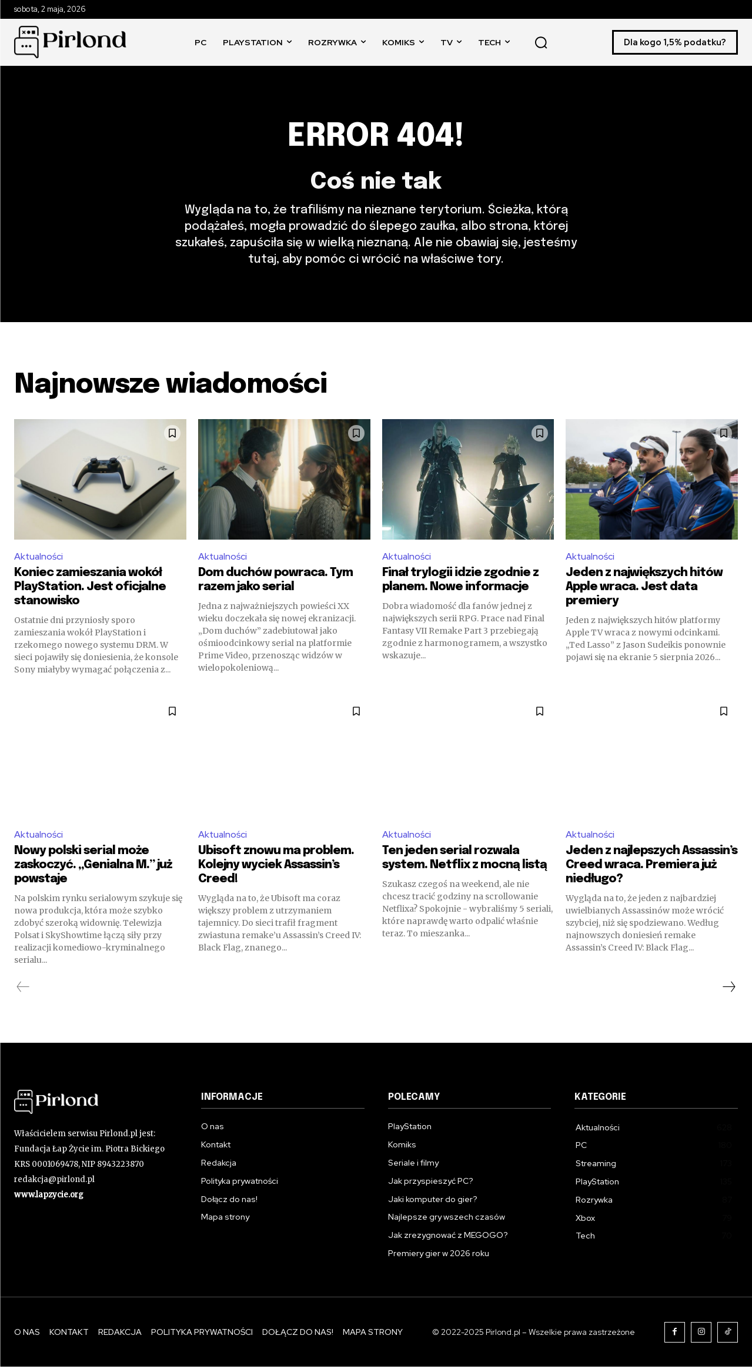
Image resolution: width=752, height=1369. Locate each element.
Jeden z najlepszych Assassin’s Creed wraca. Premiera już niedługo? (651, 867)
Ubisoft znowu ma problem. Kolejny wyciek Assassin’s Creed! (276, 867)
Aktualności (39, 558)
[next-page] (728, 989)
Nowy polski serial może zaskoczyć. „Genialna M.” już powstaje (93, 867)
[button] (541, 42)
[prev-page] (23, 989)
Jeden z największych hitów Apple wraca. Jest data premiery (644, 588)
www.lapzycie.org (48, 1196)
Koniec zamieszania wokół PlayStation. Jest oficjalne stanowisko (90, 588)
